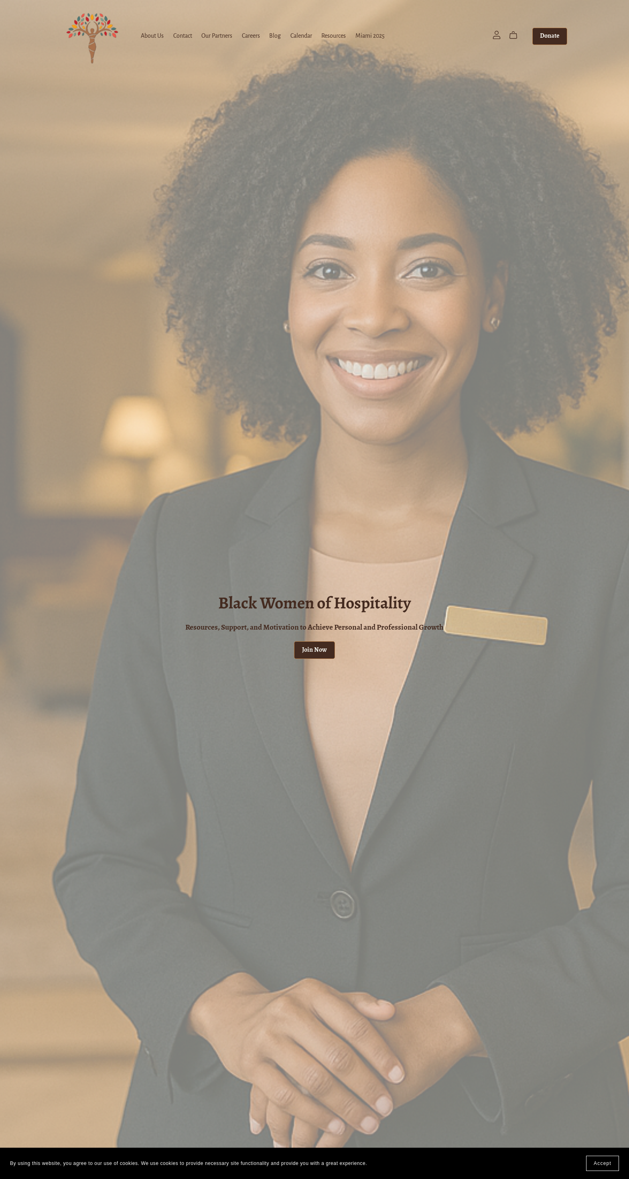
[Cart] (516, 35)
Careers (251, 36)
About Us (152, 36)
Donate (549, 36)
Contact (182, 36)
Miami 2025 (370, 36)
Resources (333, 36)
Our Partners (216, 36)
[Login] (496, 35)
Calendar (301, 36)
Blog (275, 36)
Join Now (314, 650)
